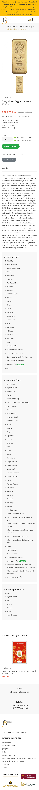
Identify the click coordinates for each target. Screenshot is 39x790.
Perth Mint (10, 275)
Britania (9, 297)
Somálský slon (12, 510)
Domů (7, 26)
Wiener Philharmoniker (15, 349)
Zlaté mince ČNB (14, 364)
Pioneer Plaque (12, 484)
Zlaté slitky (28, 26)
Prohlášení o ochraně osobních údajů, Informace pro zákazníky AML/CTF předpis (19, 759)
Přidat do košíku (10, 146)
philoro (9, 604)
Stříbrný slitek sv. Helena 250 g (18, 402)
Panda (9, 480)
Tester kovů (6, 764)
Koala (9, 454)
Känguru (10, 312)
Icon (8, 447)
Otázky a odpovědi (8, 745)
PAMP (9, 272)
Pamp (9, 395)
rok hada (10, 331)
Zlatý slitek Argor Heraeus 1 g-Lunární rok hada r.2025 (19, 672)
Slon (8, 342)
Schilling (9, 506)
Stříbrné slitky (10, 384)
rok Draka (10, 327)
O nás (4, 752)
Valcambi (10, 287)
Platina (7, 593)
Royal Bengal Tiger (13, 399)
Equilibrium (10, 436)
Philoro (9, 279)
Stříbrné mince (10, 414)
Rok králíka (10, 338)
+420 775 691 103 (19, 708)
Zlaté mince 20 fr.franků (15, 361)
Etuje (7, 368)
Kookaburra (11, 391)
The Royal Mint (12, 283)
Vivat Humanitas (12, 554)
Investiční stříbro (12, 380)
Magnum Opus (12, 462)
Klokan (9, 450)
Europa (9, 439)
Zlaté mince (9, 290)
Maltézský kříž (12, 465)
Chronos (10, 443)
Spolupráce (5, 749)
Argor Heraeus (12, 264)
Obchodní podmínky (9, 755)
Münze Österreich (13, 268)
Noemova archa (12, 476)
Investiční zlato (17, 26)
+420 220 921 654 (19, 705)
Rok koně (10, 335)
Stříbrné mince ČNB (15, 561)
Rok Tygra (10, 502)
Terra (9, 546)
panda (9, 323)
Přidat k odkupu (9, 160)
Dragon (9, 305)
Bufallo (9, 301)
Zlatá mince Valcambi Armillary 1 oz (19, 357)
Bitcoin (9, 424)
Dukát (9, 309)
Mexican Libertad (13, 473)
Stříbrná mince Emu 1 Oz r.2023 (18, 536)
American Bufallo (13, 417)
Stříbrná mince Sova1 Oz (15, 514)
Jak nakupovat (6, 742)
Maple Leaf (11, 320)
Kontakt (4, 768)
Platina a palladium (14, 589)
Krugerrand (11, 316)
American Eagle (12, 294)
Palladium (8, 611)
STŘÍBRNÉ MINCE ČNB (15, 577)
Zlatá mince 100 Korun (15, 353)
